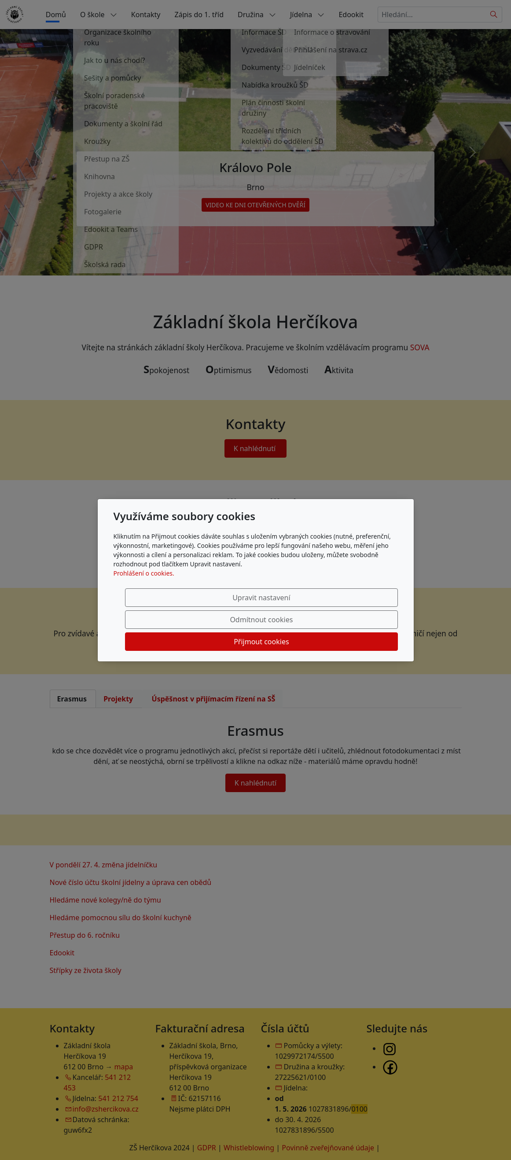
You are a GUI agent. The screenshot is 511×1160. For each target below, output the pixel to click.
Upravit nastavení (179, 619)
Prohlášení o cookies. (144, 595)
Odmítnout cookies (267, 619)
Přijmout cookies (355, 619)
